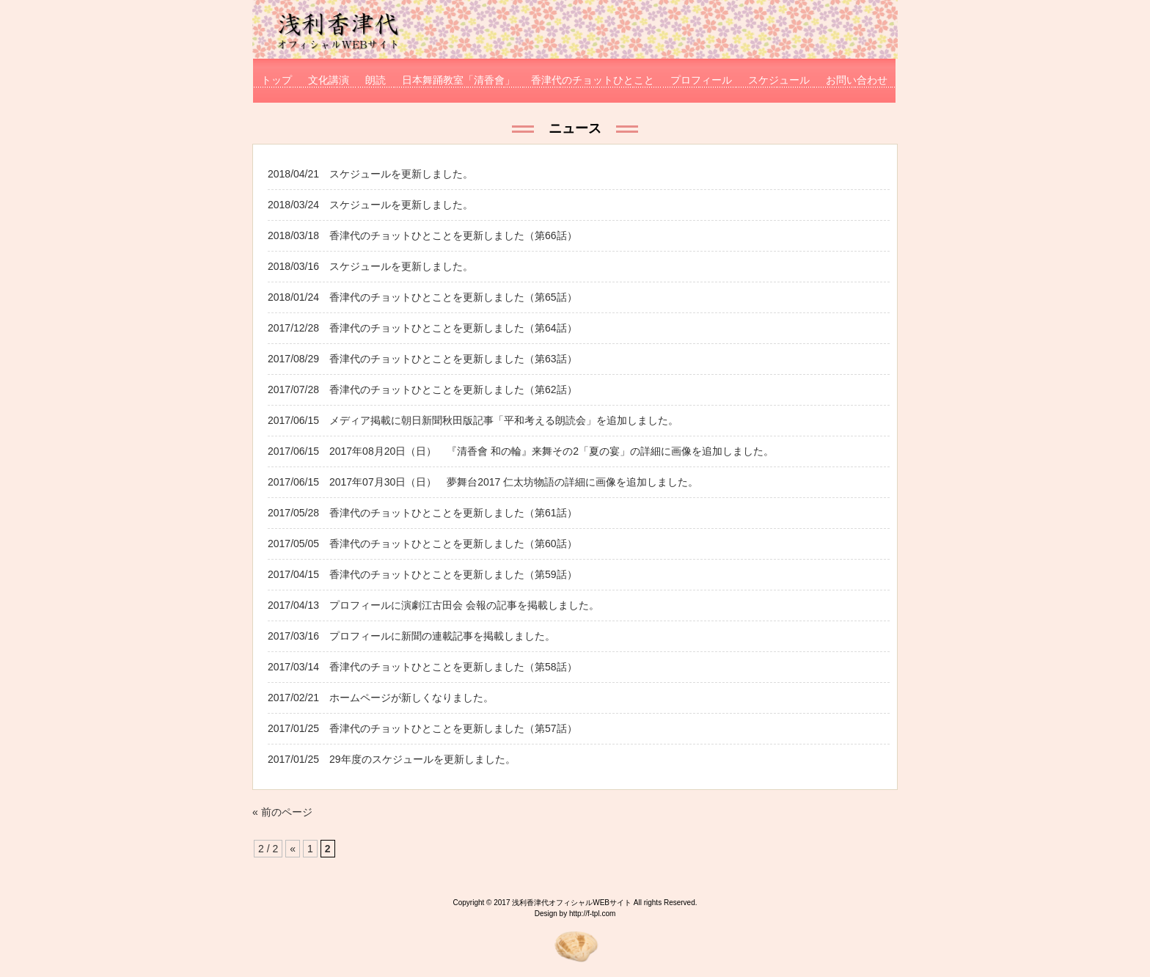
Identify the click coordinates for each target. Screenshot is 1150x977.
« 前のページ (282, 812)
